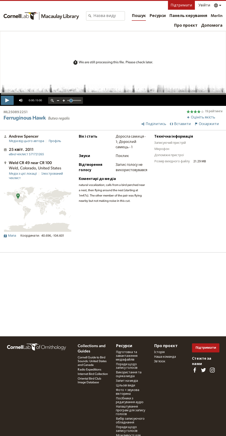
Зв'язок (159, 361)
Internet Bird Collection (93, 374)
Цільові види (125, 385)
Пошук (139, 16)
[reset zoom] (52, 100)
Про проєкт (186, 26)
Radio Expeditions (89, 369)
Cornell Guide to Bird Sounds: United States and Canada (92, 361)
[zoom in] (63, 100)
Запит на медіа (127, 380)
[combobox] (109, 15)
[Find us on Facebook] (194, 370)
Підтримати (181, 5)
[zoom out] (58, 100)
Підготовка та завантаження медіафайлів (126, 356)
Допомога (211, 26)
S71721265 (26, 154)
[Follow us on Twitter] (203, 370)
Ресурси (157, 16)
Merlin (216, 16)
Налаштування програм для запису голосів (130, 410)
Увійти (204, 5)
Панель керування (188, 16)
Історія (159, 352)
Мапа (10, 235)
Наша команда (165, 356)
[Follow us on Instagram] (212, 370)
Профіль (55, 141)
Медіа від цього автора (26, 141)
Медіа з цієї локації (23, 173)
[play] (7, 100)
